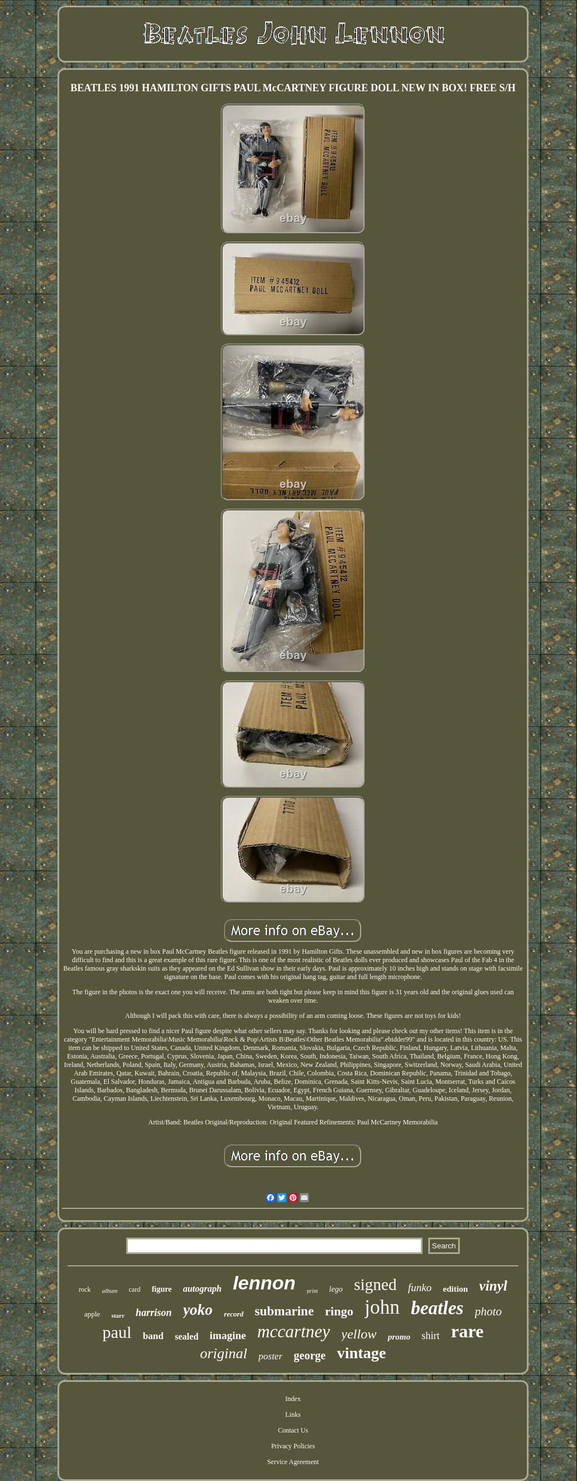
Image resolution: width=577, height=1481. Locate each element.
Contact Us (293, 1430)
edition (455, 1288)
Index (292, 1399)
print (312, 1291)
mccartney (293, 1331)
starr (118, 1315)
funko (420, 1287)
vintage (361, 1353)
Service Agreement (293, 1462)
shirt (430, 1335)
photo (488, 1311)
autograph (202, 1288)
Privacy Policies (293, 1446)
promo (399, 1336)
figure (162, 1289)
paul (117, 1332)
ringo (339, 1311)
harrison (154, 1312)
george (310, 1355)
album (110, 1290)
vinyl (493, 1285)
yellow (359, 1334)
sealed (186, 1336)
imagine (228, 1335)
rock (85, 1289)
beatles (437, 1308)
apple (92, 1314)
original (223, 1353)
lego (336, 1289)
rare (467, 1331)
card (135, 1289)
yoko (197, 1309)
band (153, 1336)
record (233, 1314)
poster (271, 1356)
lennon (264, 1282)
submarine (284, 1311)
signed (375, 1284)
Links (292, 1414)
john (382, 1307)
